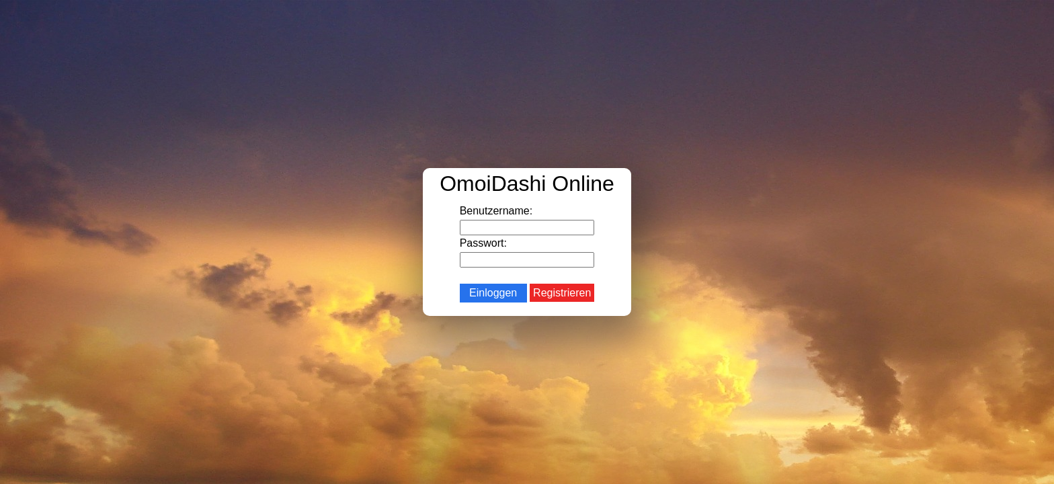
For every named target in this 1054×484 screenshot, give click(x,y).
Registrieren (562, 292)
